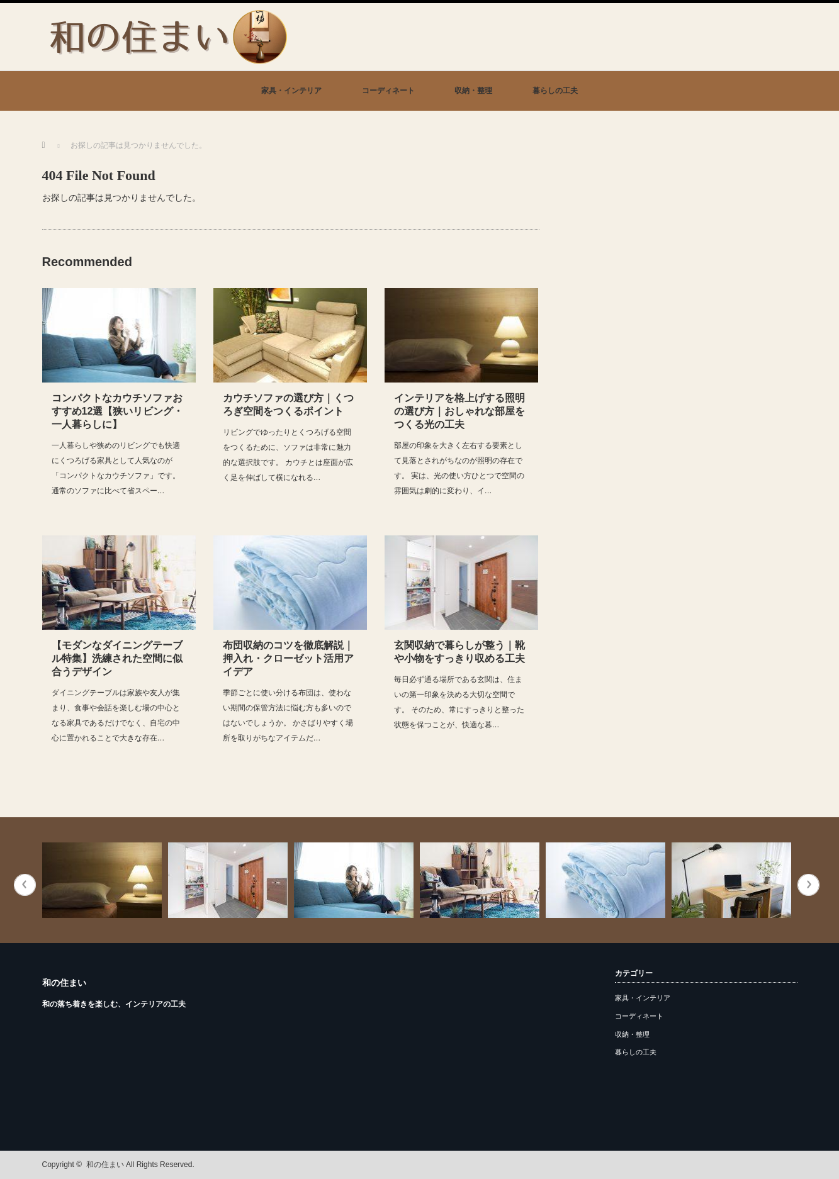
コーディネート (388, 90)
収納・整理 (473, 90)
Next (808, 885)
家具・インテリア (291, 90)
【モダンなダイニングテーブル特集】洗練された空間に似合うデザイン (117, 658)
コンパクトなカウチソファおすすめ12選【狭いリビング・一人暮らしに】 (118, 411)
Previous (25, 885)
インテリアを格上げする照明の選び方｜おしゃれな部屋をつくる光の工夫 (459, 411)
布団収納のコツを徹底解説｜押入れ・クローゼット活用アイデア (288, 658)
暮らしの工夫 (555, 90)
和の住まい (64, 983)
